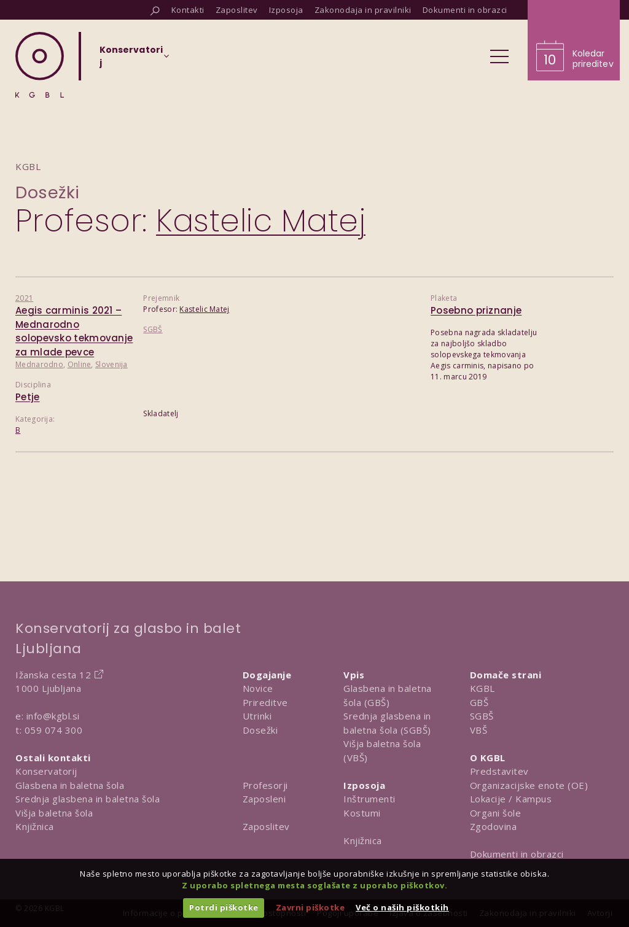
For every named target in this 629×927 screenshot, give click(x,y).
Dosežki (47, 192)
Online (80, 364)
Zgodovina (493, 826)
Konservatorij (46, 771)
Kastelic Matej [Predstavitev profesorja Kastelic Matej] (260, 221)
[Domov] (39, 65)
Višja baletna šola (54, 813)
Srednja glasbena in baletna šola (87, 799)
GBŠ (479, 702)
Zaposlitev (266, 826)
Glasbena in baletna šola (69, 785)
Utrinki (257, 716)
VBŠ (479, 730)
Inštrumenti (369, 799)
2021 (24, 298)
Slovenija (111, 364)
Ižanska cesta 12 (53, 675)
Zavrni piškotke (310, 907)
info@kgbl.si (53, 716)
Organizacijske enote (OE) (529, 785)
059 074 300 (54, 730)
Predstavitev (499, 771)
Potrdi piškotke (224, 907)
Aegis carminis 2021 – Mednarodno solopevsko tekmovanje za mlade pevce (74, 331)
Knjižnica (34, 826)
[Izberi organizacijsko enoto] (131, 60)
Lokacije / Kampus (511, 799)
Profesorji (265, 785)
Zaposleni (264, 799)
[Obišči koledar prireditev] (574, 40)
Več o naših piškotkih (402, 907)
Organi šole (496, 813)
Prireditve (265, 702)
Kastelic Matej (204, 309)
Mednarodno (39, 364)
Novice (258, 688)
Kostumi (362, 813)
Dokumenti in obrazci (517, 854)
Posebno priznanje (476, 310)
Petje (27, 396)
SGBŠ (152, 329)
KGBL (482, 688)
